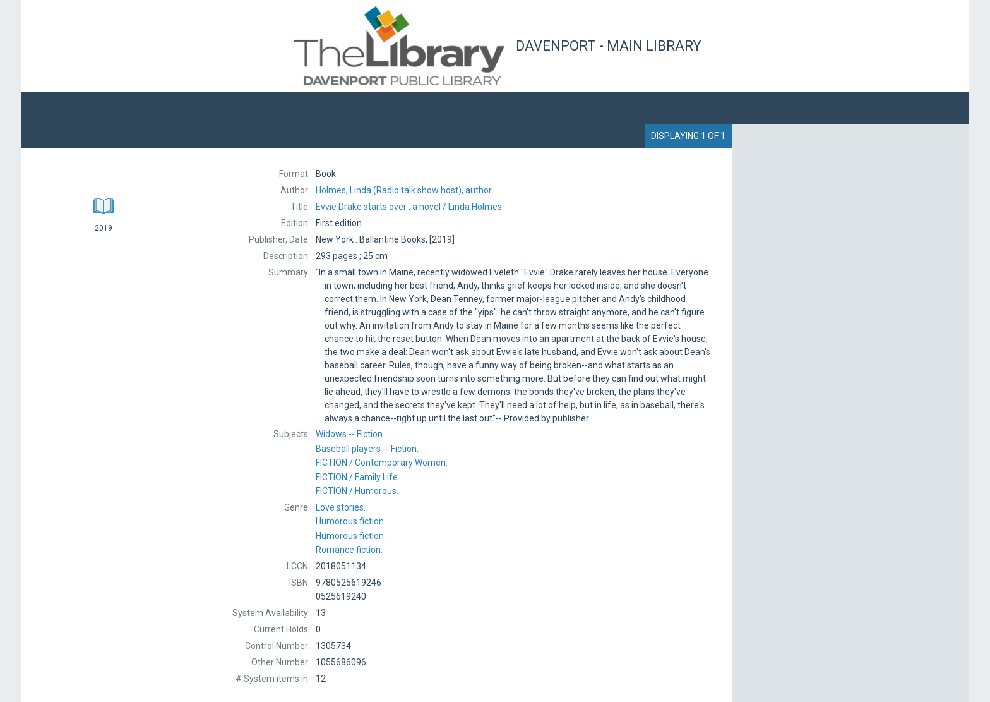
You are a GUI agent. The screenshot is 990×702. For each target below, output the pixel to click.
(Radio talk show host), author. (404, 190)
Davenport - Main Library (608, 46)
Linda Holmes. (410, 207)
